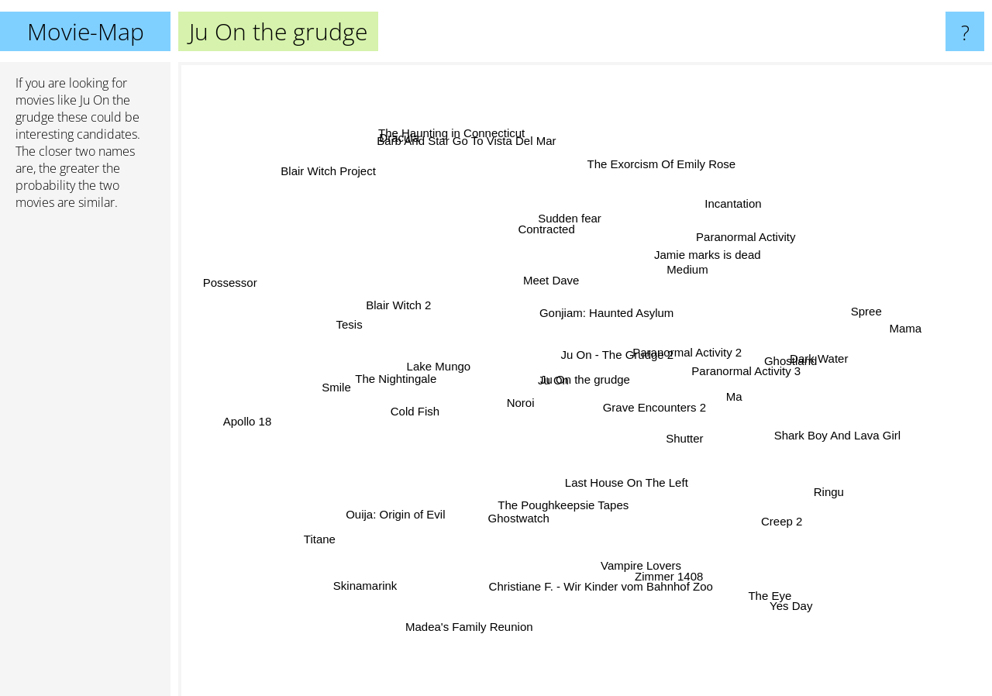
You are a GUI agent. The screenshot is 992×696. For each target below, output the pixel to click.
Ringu (840, 504)
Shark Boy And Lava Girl (798, 414)
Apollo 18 (263, 420)
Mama (889, 336)
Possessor (239, 268)
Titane (325, 556)
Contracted (554, 215)
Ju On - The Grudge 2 (693, 336)
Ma (719, 394)
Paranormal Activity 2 (681, 376)
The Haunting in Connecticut (467, 153)
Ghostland (782, 363)
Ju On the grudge (585, 379)
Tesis (352, 316)
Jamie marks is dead (686, 261)
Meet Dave (584, 288)
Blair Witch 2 (393, 292)
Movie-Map (85, 31)
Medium (702, 278)
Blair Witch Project (286, 167)
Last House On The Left (603, 481)
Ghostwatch (526, 514)
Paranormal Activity (738, 212)
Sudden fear (564, 236)
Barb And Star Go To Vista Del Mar (484, 171)
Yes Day (771, 573)
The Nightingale (372, 394)
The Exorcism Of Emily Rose (662, 146)
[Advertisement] (85, 459)
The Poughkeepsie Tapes (601, 495)
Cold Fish (389, 436)
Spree (847, 308)
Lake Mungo (413, 356)
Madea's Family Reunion (477, 620)
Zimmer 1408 (654, 578)
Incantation (712, 232)
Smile (311, 387)
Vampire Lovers (635, 545)
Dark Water (857, 350)
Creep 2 (799, 532)
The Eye (744, 591)
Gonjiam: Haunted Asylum (624, 260)
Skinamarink (390, 554)
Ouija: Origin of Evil (415, 498)
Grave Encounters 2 (659, 440)
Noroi (492, 392)
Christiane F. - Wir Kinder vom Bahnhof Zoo (597, 566)
